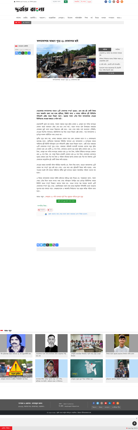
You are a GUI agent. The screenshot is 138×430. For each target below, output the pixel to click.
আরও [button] (119, 18)
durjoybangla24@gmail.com (72, 406)
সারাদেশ (26, 23)
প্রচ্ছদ (17, 23)
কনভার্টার (77, 2)
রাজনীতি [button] (33, 18)
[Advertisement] (92, 9)
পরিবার (100, 407)
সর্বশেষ (18, 18)
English (89, 2)
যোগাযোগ (107, 407)
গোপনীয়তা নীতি (116, 407)
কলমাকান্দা (41, 210)
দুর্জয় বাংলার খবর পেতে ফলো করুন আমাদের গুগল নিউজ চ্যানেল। (68, 214)
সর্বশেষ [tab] (105, 49)
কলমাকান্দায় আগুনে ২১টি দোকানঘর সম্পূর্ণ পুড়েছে (60, 111)
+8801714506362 (68, 404)
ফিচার (97, 18)
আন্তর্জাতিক (52, 18)
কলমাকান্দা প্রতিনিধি (23, 46)
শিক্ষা (86, 18)
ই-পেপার (83, 2)
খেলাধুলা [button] (61, 18)
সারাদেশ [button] (43, 18)
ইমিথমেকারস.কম (86, 413)
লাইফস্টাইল (78, 18)
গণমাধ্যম (111, 18)
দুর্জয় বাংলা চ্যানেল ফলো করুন (66, 201)
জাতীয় (25, 18)
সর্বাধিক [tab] (117, 49)
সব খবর (111, 73)
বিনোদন (70, 18)
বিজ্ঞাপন (94, 407)
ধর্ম (91, 18)
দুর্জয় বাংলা (60, 413)
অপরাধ (103, 18)
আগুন (50, 210)
